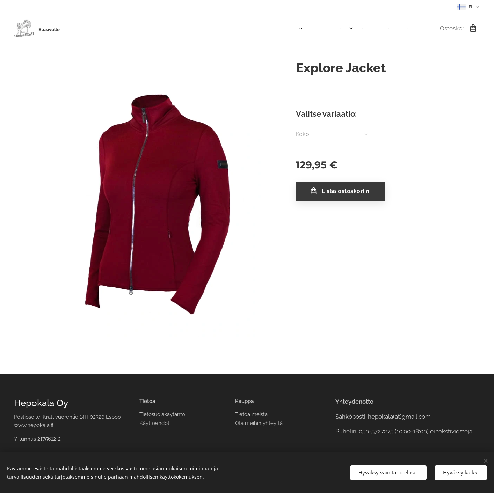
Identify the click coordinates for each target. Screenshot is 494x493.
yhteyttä (272, 423)
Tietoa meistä (251, 414)
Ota (240, 423)
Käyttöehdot (154, 423)
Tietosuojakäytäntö (162, 414)
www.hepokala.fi (33, 425)
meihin (253, 423)
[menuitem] (325, 28)
